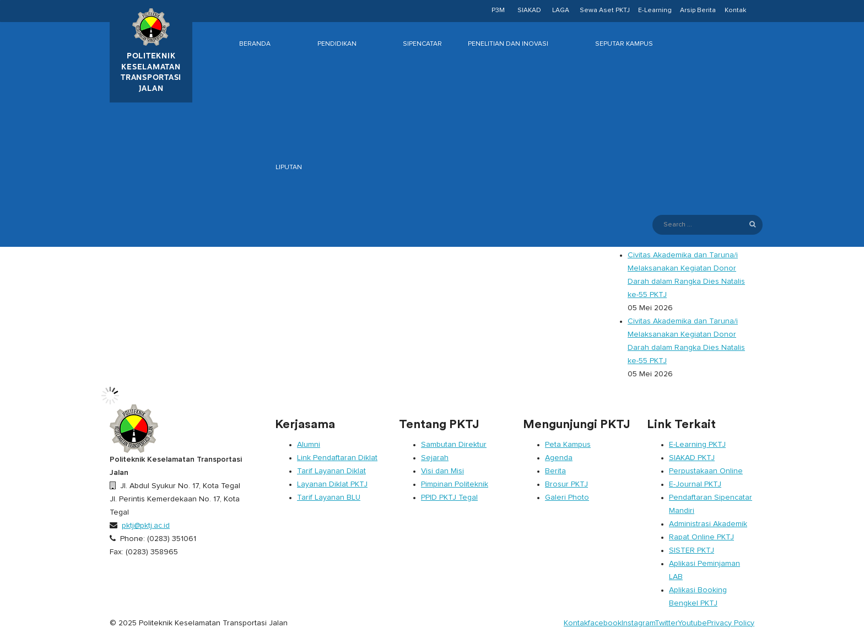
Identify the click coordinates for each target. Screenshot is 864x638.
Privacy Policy (730, 623)
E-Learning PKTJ (697, 444)
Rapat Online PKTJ (701, 537)
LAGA (560, 10)
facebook (605, 623)
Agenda (559, 458)
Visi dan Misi (442, 471)
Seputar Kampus (624, 44)
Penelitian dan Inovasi (508, 44)
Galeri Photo (567, 497)
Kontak (735, 10)
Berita (555, 471)
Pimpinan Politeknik (454, 484)
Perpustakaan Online (706, 471)
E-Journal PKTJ (695, 484)
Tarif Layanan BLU (328, 497)
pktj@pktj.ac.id (146, 525)
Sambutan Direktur (454, 444)
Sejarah (435, 458)
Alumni (308, 444)
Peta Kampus (568, 444)
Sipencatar (422, 44)
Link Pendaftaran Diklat (337, 458)
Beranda (255, 44)
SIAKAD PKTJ (692, 458)
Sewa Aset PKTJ (605, 10)
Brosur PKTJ (566, 484)
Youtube (692, 623)
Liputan (289, 167)
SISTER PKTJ (691, 550)
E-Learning (655, 10)
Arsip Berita (698, 10)
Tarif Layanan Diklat (331, 471)
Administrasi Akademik (708, 524)
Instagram (638, 623)
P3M (498, 10)
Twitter (666, 623)
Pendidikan (337, 44)
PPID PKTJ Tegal (449, 497)
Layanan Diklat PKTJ (332, 484)
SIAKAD (529, 10)
